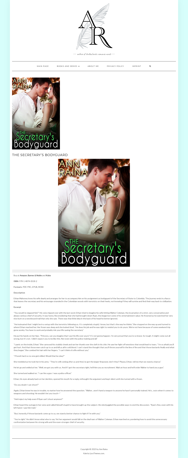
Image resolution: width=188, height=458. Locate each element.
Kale (85, 453)
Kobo (48, 275)
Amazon (23, 275)
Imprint (136, 66)
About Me (93, 66)
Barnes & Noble (35, 275)
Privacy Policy (115, 66)
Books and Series (68, 66)
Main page (43, 66)
